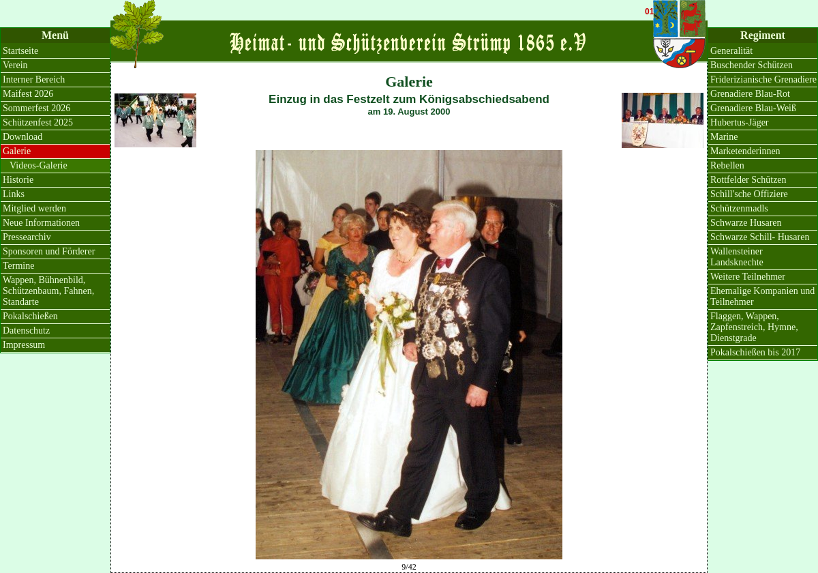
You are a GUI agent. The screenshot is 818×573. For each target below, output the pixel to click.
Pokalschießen (30, 316)
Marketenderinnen (745, 151)
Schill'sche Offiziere (749, 194)
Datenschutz (26, 330)
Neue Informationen (41, 223)
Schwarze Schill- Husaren (759, 237)
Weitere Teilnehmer (747, 276)
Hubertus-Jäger (739, 122)
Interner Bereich (34, 79)
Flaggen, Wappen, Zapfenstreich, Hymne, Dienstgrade (754, 327)
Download (22, 137)
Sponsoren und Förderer (49, 251)
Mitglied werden (34, 208)
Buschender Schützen (751, 65)
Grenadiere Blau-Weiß (753, 108)
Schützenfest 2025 (38, 122)
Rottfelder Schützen (748, 180)
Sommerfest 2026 (36, 108)
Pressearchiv (27, 237)
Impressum (24, 345)
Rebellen (727, 165)
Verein (15, 65)
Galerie (17, 151)
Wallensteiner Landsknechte (736, 256)
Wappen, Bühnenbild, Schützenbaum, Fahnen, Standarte (48, 291)
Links (14, 194)
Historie (18, 180)
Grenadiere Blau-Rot (750, 94)
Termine (18, 266)
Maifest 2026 (28, 94)
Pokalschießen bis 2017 (755, 352)
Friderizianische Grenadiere (763, 79)
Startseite (20, 51)
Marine (724, 137)
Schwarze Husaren (746, 223)
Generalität (731, 51)
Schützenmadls (739, 208)
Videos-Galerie (38, 165)
